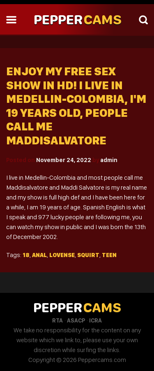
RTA (57, 320)
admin (108, 160)
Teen (109, 255)
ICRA (95, 320)
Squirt (88, 255)
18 (26, 255)
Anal (39, 255)
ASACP (76, 320)
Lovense (62, 255)
